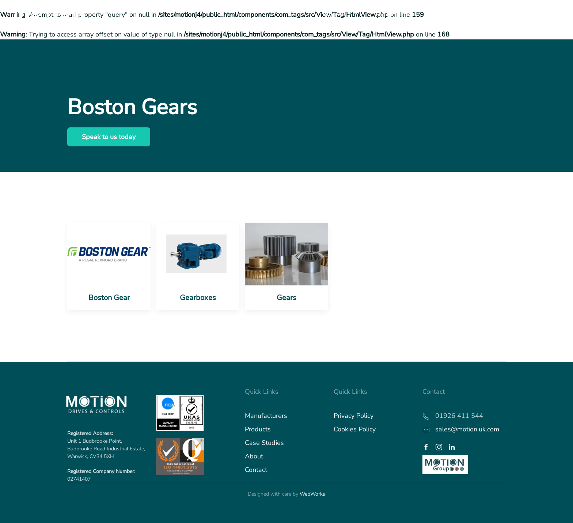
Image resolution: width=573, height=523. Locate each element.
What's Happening (533, 15)
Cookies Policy (355, 429)
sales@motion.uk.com (467, 429)
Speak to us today (109, 136)
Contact (256, 469)
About (254, 456)
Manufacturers (266, 415)
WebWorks (312, 494)
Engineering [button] (391, 15)
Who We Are (340, 15)
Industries (478, 15)
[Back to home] (51, 14)
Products (258, 429)
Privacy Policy (353, 415)
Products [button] (436, 15)
